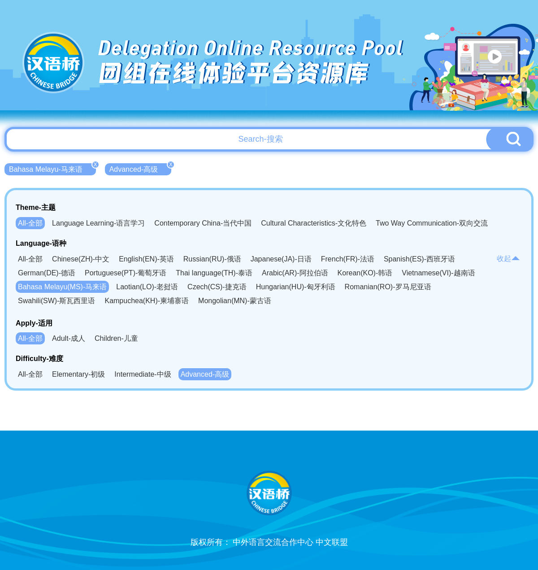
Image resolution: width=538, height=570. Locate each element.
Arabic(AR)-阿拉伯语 (295, 273)
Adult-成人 (68, 338)
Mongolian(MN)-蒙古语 (234, 301)
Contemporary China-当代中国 (203, 223)
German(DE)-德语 (46, 273)
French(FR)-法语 (347, 259)
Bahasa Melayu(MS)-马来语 (62, 287)
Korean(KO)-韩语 (365, 273)
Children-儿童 (116, 338)
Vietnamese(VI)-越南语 (438, 273)
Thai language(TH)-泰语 (214, 273)
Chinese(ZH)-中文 (80, 259)
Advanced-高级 (140, 168)
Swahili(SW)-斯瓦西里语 (56, 301)
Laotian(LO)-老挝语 (147, 287)
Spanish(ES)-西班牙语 (419, 259)
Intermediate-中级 (142, 374)
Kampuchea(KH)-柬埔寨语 (146, 301)
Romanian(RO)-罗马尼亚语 (388, 287)
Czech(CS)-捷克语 (217, 287)
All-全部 (30, 223)
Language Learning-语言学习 (98, 223)
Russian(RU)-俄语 (212, 259)
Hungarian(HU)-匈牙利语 (295, 287)
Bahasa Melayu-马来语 (52, 168)
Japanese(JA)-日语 (281, 259)
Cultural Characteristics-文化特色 (313, 223)
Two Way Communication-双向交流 (432, 223)
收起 (508, 258)
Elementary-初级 (78, 374)
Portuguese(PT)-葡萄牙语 (125, 273)
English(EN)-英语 (146, 259)
